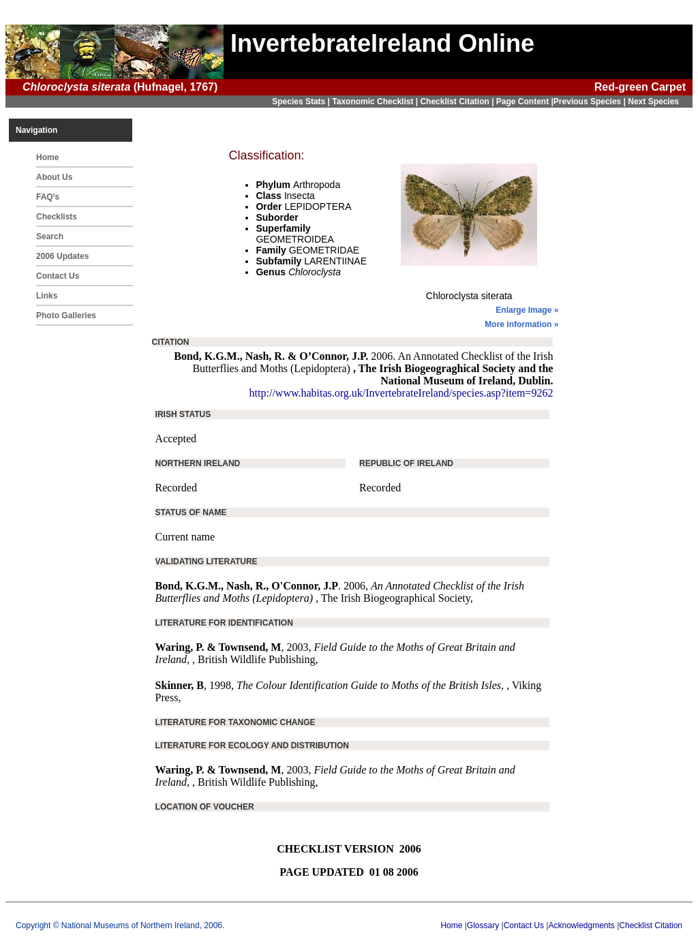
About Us (54, 177)
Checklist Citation (650, 925)
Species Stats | (302, 101)
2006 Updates (62, 256)
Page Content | (524, 101)
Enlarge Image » (527, 310)
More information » (521, 324)
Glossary (483, 925)
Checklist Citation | (458, 101)
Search (49, 236)
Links (46, 296)
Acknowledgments (581, 925)
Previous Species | (590, 101)
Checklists (56, 216)
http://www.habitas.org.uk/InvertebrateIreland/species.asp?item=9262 (401, 393)
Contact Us (57, 276)
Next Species (653, 101)
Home (47, 157)
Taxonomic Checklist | (376, 101)
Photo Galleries (66, 315)
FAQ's (47, 197)
